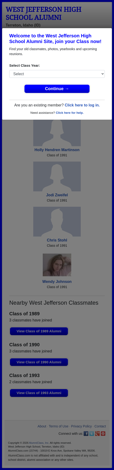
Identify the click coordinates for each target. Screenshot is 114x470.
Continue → (57, 88)
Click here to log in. (82, 105)
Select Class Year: (24, 65)
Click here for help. (70, 112)
